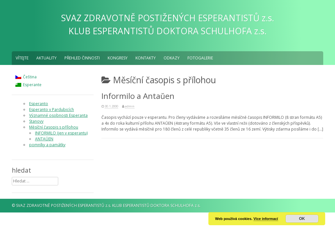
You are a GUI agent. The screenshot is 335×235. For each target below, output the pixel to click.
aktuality (46, 58)
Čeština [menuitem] (30, 77)
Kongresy (118, 58)
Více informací (266, 219)
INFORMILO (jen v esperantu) (61, 133)
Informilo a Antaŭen (137, 95)
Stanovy (36, 121)
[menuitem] (28, 77)
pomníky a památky (47, 145)
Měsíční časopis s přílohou (53, 127)
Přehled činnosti (82, 58)
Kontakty (145, 58)
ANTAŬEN (44, 139)
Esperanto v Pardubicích (51, 109)
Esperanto (38, 103)
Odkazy (172, 58)
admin (129, 106)
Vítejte (22, 58)
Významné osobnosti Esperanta (58, 115)
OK (302, 218)
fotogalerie (200, 58)
